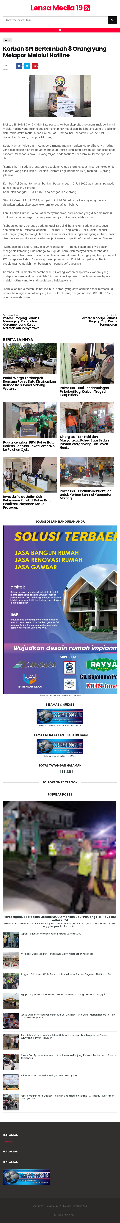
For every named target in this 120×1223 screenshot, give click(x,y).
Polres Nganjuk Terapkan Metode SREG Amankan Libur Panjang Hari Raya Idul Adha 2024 (60, 918)
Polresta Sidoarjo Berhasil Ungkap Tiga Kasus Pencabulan (94, 320)
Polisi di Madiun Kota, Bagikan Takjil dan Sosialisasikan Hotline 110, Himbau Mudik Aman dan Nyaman (67, 1097)
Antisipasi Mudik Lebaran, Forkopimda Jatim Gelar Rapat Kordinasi (56, 953)
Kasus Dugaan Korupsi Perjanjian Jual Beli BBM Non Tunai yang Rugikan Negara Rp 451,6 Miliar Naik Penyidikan (68, 1016)
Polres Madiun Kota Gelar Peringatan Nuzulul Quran (49, 1075)
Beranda (9, 1141)
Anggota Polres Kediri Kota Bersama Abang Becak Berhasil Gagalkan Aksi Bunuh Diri (66, 974)
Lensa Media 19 (60, 8)
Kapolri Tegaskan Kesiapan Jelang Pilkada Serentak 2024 (52, 933)
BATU (7, 40)
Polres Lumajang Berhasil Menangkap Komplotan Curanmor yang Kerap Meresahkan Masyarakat (26, 322)
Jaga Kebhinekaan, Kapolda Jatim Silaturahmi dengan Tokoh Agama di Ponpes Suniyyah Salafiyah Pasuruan (64, 1036)
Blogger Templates (72, 1206)
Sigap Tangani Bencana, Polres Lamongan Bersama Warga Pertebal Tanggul (63, 994)
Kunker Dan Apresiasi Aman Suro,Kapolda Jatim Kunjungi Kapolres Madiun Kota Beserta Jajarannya (68, 1057)
